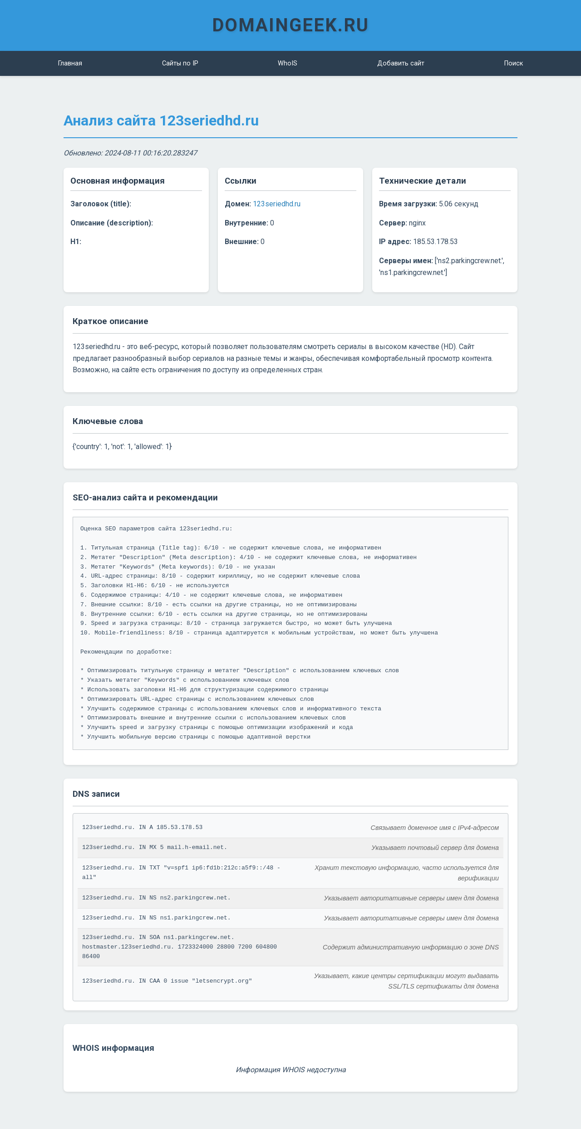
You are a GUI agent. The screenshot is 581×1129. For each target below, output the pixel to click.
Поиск (513, 63)
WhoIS (287, 63)
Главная (70, 63)
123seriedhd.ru (276, 204)
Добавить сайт (400, 63)
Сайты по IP (180, 63)
